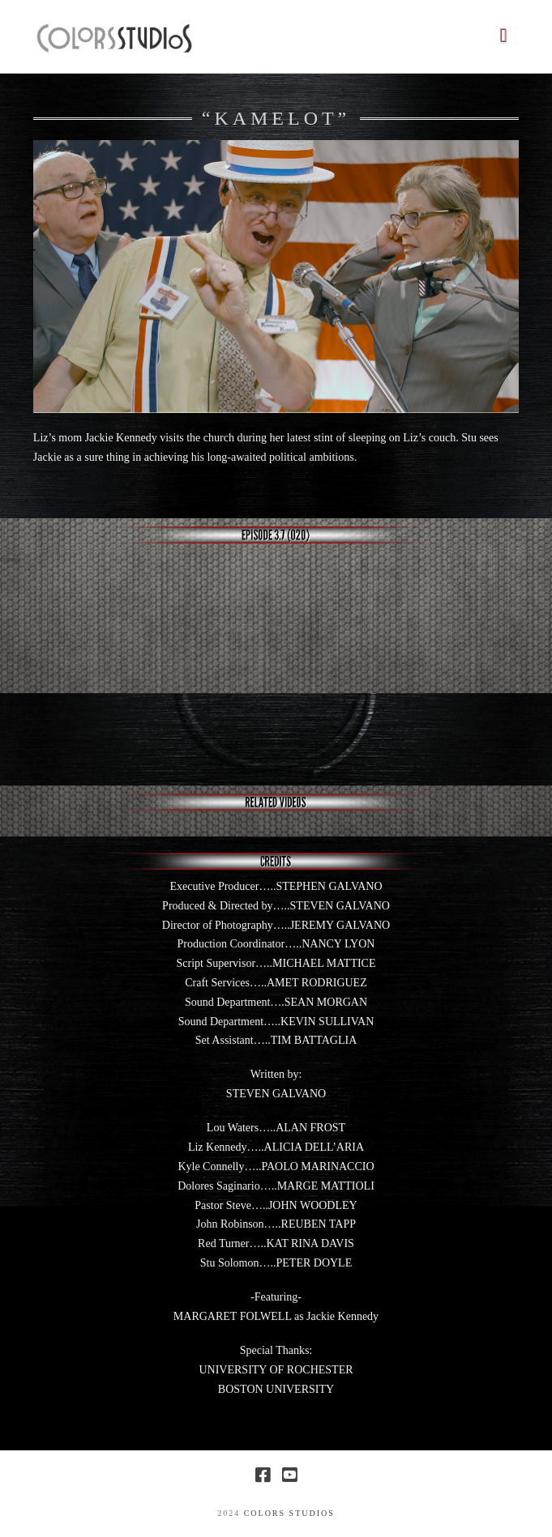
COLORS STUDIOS (289, 1513)
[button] (503, 34)
